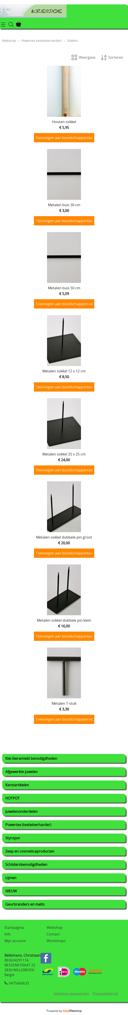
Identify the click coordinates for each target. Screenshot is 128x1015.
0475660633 (19, 983)
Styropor (12, 838)
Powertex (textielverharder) (28, 824)
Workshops (56, 940)
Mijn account (15, 940)
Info (7, 934)
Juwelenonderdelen (21, 811)
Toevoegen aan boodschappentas (64, 137)
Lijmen (10, 877)
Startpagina (14, 927)
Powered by (64, 1011)
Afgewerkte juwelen (21, 771)
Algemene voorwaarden (71, 993)
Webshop (9, 40)
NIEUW (11, 891)
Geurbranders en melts (25, 904)
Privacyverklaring (105, 993)
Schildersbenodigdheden (26, 864)
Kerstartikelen (17, 785)
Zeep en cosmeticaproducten (29, 851)
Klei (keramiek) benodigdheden (31, 758)
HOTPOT (12, 798)
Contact (53, 934)
